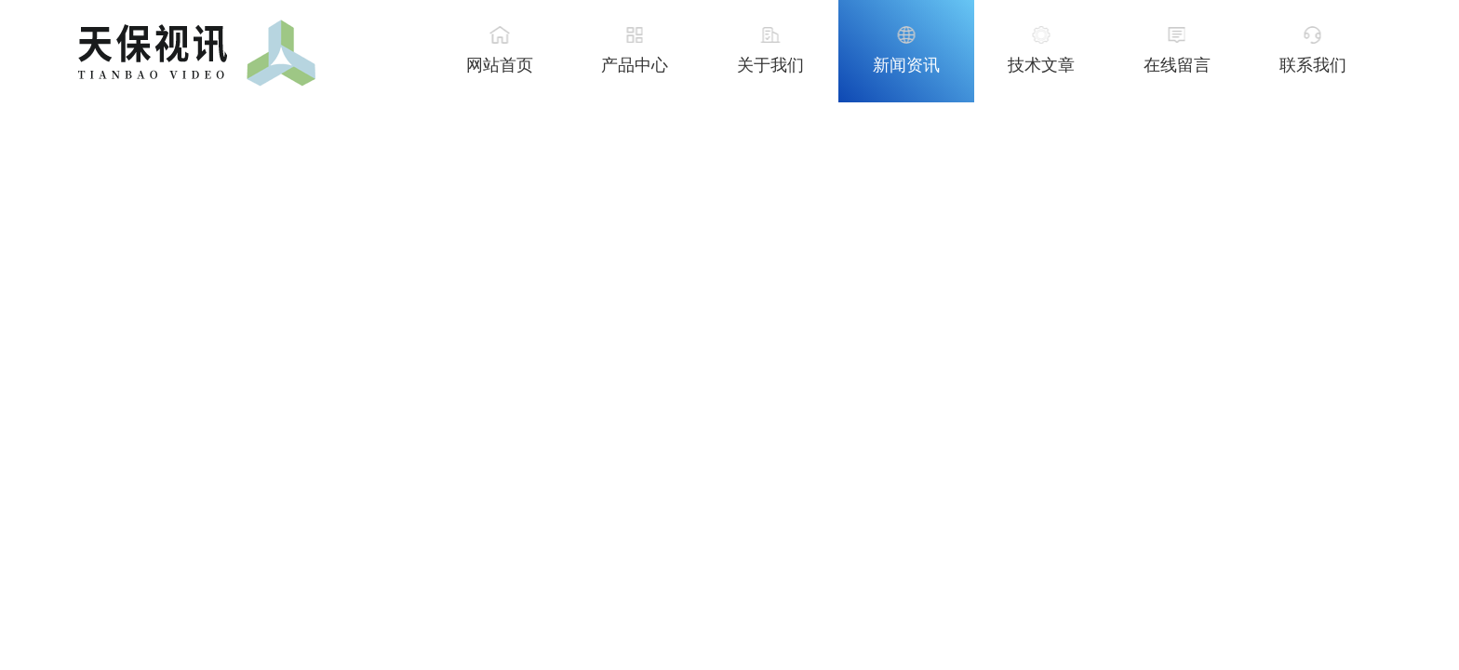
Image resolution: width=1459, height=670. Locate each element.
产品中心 (634, 65)
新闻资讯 (906, 65)
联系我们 (1312, 65)
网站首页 (499, 65)
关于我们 (770, 65)
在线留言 (1177, 65)
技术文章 (1041, 65)
